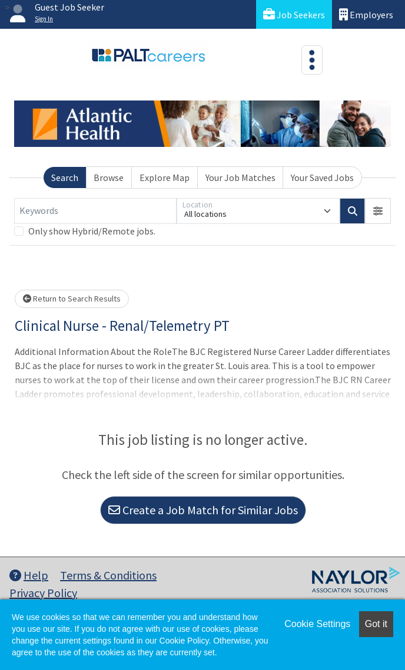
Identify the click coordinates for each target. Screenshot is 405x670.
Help (28, 575)
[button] (378, 211)
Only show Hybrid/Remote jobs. (91, 231)
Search (64, 177)
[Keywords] (95, 211)
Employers (366, 14)
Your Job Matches (240, 177)
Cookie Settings (317, 624)
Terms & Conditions (108, 575)
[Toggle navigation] (312, 60)
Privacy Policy (43, 592)
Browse (109, 177)
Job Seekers (294, 14)
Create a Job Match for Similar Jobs (203, 510)
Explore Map (165, 177)
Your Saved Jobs (322, 177)
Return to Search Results (72, 298)
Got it (376, 624)
